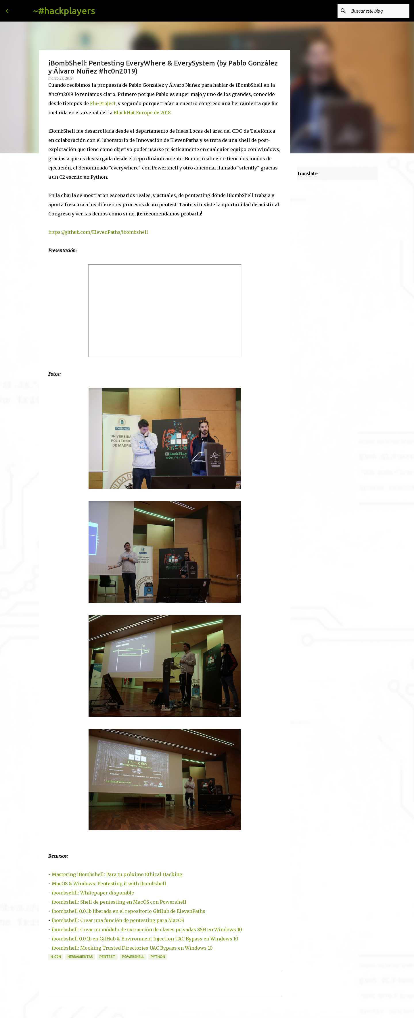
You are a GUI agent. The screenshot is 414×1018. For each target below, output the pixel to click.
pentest (107, 957)
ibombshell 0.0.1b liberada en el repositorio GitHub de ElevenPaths (128, 911)
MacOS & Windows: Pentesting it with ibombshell (109, 883)
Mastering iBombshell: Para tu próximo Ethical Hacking (117, 874)
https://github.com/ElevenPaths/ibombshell (98, 232)
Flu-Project (103, 103)
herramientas (80, 957)
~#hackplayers (64, 10)
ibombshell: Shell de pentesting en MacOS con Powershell (119, 902)
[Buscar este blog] (379, 11)
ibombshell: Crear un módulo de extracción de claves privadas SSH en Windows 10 (147, 929)
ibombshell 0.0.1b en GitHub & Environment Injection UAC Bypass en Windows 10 (145, 939)
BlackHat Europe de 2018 (142, 112)
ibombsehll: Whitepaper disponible (93, 893)
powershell (133, 957)
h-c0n (56, 957)
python (158, 957)
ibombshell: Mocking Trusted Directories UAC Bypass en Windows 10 (132, 948)
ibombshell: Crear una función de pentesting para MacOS (118, 920)
